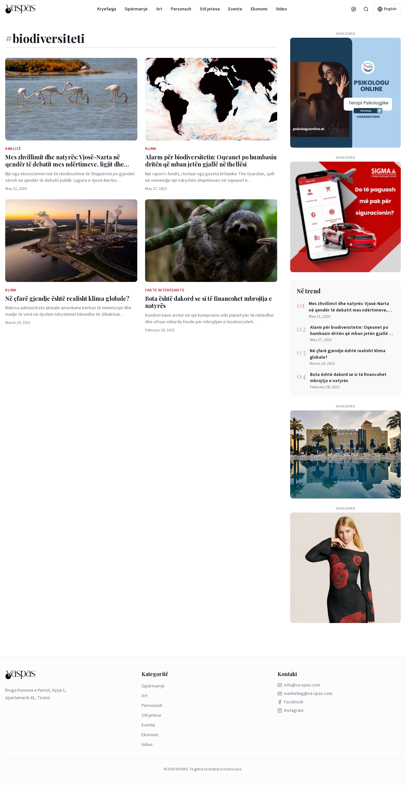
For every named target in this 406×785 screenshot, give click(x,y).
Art (159, 9)
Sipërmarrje (136, 9)
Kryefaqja (106, 9)
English (387, 9)
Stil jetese (210, 9)
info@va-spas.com (298, 685)
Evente (235, 9)
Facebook (290, 702)
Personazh (181, 9)
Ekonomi (259, 9)
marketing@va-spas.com (304, 693)
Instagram (290, 710)
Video (281, 9)
